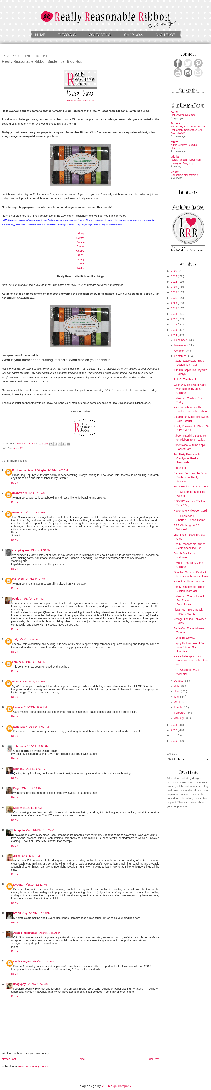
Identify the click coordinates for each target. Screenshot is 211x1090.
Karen (175, 111)
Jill (15, 855)
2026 (174, 272)
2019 (174, 309)
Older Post (153, 1059)
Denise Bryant (22, 961)
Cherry (80, 250)
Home (81, 1059)
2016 (174, 325)
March (178, 708)
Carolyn (80, 237)
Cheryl (80, 263)
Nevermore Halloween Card (190, 511)
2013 (174, 725)
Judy (15, 639)
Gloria (175, 156)
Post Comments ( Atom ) (33, 1066)
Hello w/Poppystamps (183, 114)
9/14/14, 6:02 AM (36, 768)
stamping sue (20, 550)
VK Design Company (116, 1086)
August (178, 681)
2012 (174, 731)
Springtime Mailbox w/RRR (186, 174)
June (177, 692)
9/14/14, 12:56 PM (29, 855)
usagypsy (19, 984)
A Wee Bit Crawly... (185, 638)
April (177, 703)
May (177, 697)
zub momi (19, 746)
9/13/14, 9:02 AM (58, 470)
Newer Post (9, 1059)
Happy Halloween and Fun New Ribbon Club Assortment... (189, 648)
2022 (174, 293)
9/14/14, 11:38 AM (31, 807)
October (179, 351)
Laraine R (18, 662)
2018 (174, 314)
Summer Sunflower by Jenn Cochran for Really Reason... (190, 478)
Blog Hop (19, 448)
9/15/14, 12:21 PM (36, 884)
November (180, 346)
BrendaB (18, 768)
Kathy (80, 267)
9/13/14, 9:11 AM (35, 493)
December (180, 341)
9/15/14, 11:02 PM (49, 932)
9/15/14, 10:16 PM (39, 913)
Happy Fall (180, 468)
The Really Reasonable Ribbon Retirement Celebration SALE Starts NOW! (188, 130)
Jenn (80, 254)
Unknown (18, 493)
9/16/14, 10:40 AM (37, 984)
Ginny (80, 233)
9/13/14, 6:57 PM (37, 707)
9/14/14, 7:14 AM (31, 788)
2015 (174, 331)
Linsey (80, 259)
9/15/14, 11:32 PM (43, 961)
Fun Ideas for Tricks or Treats (191, 487)
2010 (174, 741)
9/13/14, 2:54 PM (33, 598)
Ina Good (18, 579)
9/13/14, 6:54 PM (36, 662)
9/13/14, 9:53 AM (40, 550)
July (177, 687)
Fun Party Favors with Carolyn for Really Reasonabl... (187, 459)
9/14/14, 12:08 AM (38, 746)
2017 (174, 320)
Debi (16, 807)
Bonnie (80, 242)
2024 (174, 282)
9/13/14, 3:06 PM (29, 639)
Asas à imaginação (25, 932)
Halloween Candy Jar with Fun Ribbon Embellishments (189, 601)
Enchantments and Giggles (29, 470)
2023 (174, 288)
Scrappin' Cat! (22, 830)
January (179, 719)
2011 (174, 736)
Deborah (18, 884)
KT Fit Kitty (20, 913)
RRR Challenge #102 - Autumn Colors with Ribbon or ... (191, 661)
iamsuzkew (20, 726)
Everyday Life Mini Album (189, 582)
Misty (174, 141)
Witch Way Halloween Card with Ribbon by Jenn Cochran (190, 389)
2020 (174, 304)
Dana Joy (18, 681)
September (181, 357)
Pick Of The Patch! (185, 380)
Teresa (81, 246)
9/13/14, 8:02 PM (39, 726)
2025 (174, 277)
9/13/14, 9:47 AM (35, 512)
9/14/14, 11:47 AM (43, 830)
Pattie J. (17, 598)
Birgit (16, 788)
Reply (14, 482)
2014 (174, 336)
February (180, 713)
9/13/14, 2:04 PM (35, 579)
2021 (174, 298)
